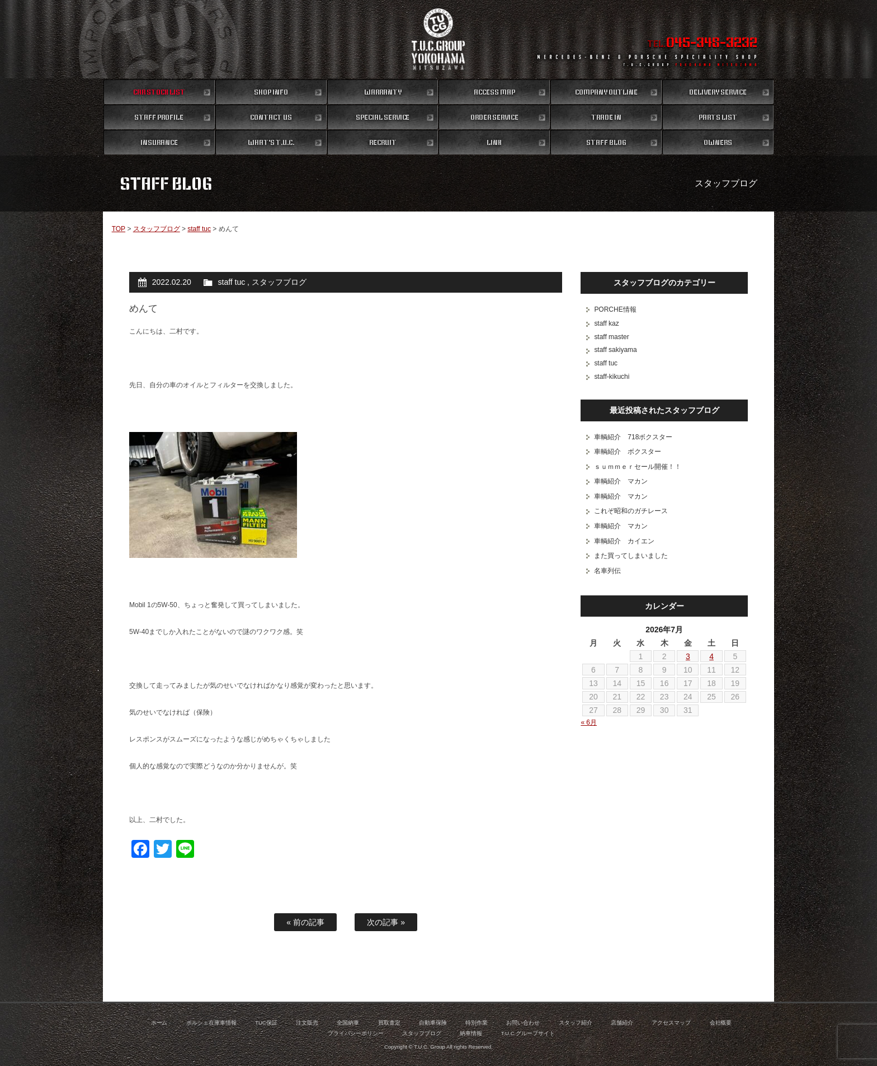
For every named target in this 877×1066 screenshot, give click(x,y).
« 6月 (589, 722)
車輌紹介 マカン (621, 481)
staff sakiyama (615, 350)
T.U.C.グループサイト (528, 1033)
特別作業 (476, 1023)
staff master (611, 337)
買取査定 (389, 1023)
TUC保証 (266, 1023)
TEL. (702, 43)
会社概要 (721, 1023)
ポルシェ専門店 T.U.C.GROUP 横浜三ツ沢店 (438, 39)
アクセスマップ (671, 1023)
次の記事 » (386, 922)
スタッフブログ (156, 229)
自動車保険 (433, 1023)
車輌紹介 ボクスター (627, 451)
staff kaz (606, 323)
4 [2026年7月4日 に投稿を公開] (711, 656)
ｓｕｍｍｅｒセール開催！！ (637, 467)
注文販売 (307, 1023)
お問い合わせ (523, 1023)
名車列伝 (607, 571)
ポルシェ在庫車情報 (211, 1023)
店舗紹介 (622, 1023)
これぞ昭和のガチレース (631, 511)
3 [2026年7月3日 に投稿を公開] (688, 656)
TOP (118, 229)
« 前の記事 (305, 922)
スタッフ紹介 (575, 1023)
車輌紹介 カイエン (624, 541)
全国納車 (348, 1023)
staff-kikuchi (611, 377)
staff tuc (199, 229)
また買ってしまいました (631, 556)
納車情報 (471, 1033)
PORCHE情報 (615, 309)
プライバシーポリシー (356, 1033)
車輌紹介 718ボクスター (633, 437)
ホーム (159, 1023)
